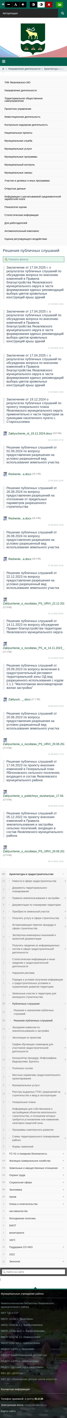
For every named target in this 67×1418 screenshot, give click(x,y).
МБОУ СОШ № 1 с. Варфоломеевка (22, 1325)
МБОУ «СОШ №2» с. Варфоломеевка (23, 1331)
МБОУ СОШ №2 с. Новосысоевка (20, 1343)
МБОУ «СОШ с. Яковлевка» (17, 1318)
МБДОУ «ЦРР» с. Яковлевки (17, 1349)
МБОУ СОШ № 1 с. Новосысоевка (20, 1337)
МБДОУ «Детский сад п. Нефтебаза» (22, 1367)
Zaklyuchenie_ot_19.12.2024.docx (30, 433)
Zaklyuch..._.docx (19, 699)
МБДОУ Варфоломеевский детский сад (24, 1355)
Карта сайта (8, 1411)
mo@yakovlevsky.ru (36, 1405)
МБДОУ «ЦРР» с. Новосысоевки (19, 1361)
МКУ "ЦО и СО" (10, 1312)
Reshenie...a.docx (19, 474)
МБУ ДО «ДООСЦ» (12, 1373)
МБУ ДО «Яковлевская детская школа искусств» (29, 1379)
